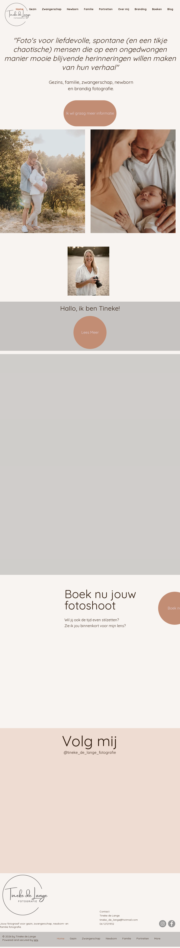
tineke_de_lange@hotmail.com (119, 919)
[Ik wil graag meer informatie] (90, 113)
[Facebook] (171, 923)
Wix (36, 940)
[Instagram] (162, 923)
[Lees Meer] (90, 332)
